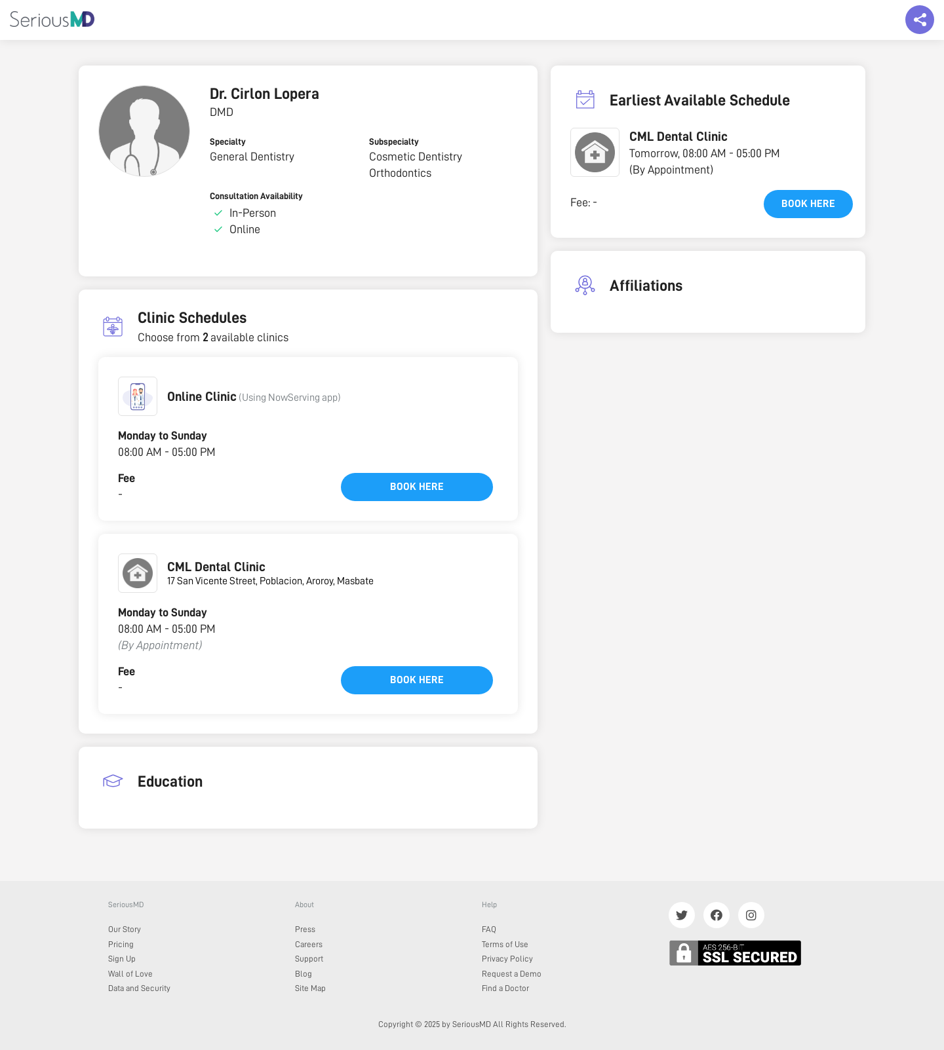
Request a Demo (511, 973)
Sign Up (122, 958)
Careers (309, 944)
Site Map (310, 988)
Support (309, 958)
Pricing (121, 944)
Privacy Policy (507, 958)
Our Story (124, 929)
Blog (303, 973)
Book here (417, 486)
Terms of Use (505, 944)
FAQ (489, 929)
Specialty (228, 141)
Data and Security (139, 988)
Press (305, 929)
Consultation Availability (256, 195)
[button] (137, 396)
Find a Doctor (505, 988)
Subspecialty (394, 141)
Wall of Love (130, 973)
